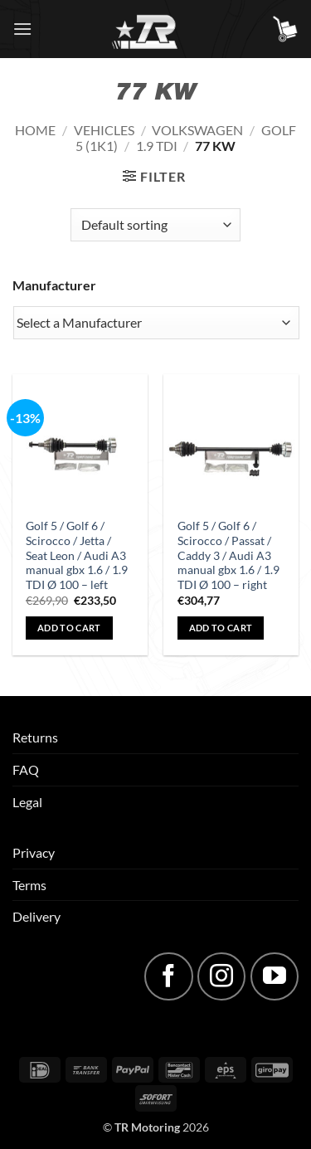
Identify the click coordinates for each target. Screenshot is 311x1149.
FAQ (25, 769)
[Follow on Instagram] (221, 976)
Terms (29, 885)
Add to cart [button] (69, 627)
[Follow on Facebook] (168, 976)
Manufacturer (54, 285)
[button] (22, 28)
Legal (27, 802)
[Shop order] (155, 224)
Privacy (33, 852)
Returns (35, 737)
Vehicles (104, 130)
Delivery (36, 916)
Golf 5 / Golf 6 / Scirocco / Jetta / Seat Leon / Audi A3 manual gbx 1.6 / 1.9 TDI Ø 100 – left (77, 555)
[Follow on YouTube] (274, 976)
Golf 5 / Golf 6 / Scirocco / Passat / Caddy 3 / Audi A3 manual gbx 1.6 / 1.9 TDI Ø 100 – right (228, 555)
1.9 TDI (156, 145)
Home (35, 130)
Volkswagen (197, 130)
